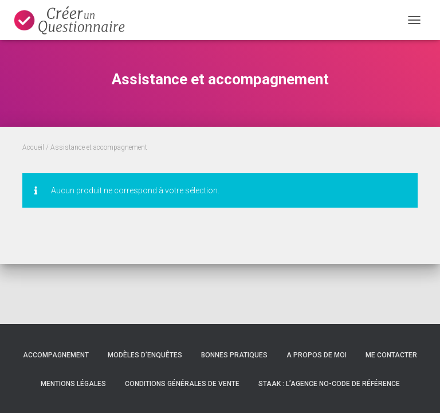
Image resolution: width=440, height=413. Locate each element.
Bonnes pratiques (234, 355)
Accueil (33, 147)
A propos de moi (316, 355)
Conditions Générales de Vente (182, 384)
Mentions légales (73, 384)
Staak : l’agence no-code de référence (329, 384)
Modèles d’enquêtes (145, 355)
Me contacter (391, 355)
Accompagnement (56, 355)
